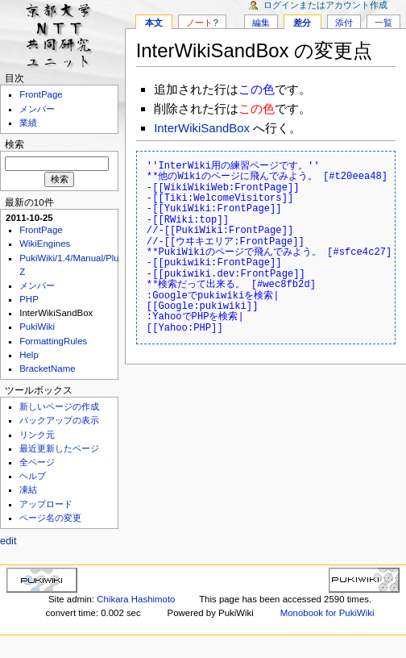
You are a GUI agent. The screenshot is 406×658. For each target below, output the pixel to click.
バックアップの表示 (59, 420)
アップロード (45, 504)
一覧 (383, 22)
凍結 (28, 489)
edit (8, 541)
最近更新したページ (59, 448)
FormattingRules (53, 341)
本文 (154, 22)
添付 (344, 22)
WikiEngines (44, 243)
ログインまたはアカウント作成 (325, 5)
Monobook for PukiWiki (327, 613)
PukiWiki (37, 326)
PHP (29, 299)
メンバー (37, 109)
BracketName (47, 368)
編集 (261, 22)
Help (29, 355)
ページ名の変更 (50, 518)
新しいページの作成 (59, 406)
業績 (28, 122)
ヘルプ (32, 476)
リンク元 (37, 434)
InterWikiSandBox (202, 128)
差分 (302, 22)
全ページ (37, 462)
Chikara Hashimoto (136, 599)
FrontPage (40, 94)
